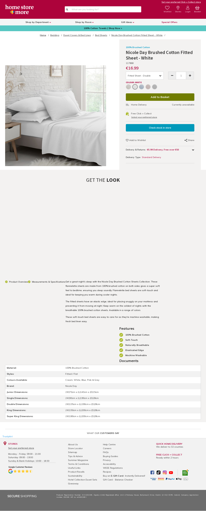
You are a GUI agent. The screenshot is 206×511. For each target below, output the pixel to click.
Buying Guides (110, 456)
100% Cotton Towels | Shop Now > (103, 28)
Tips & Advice (75, 456)
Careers (107, 448)
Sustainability (75, 475)
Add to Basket (160, 97)
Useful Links (74, 467)
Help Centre (109, 444)
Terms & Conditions (78, 464)
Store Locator (75, 448)
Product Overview (18, 281)
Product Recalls (76, 471)
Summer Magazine (78, 460)
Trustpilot (7, 436)
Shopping (22, 496)
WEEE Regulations (113, 467)
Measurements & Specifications (49, 281)
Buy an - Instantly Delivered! (124, 475)
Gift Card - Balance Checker (118, 479)
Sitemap (72, 452)
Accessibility (109, 464)
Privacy (107, 460)
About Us (73, 444)
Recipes (107, 471)
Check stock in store (160, 127)
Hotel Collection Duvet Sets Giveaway (82, 481)
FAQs (106, 452)
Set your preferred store (21, 448)
